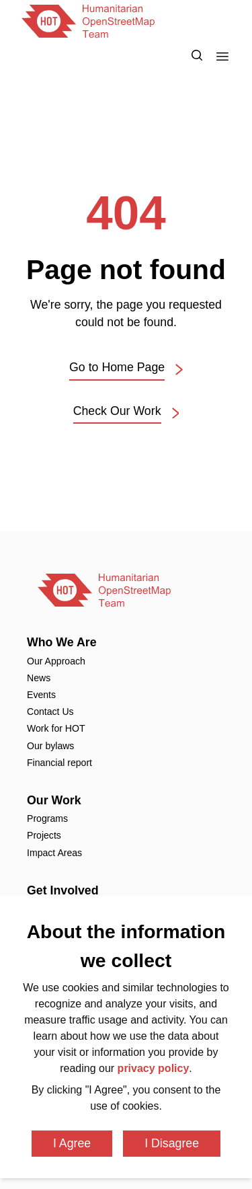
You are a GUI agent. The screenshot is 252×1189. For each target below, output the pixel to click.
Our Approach (56, 661)
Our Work (54, 800)
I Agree (72, 1143)
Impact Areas (54, 852)
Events (41, 694)
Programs (47, 818)
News (38, 678)
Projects (44, 835)
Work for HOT (56, 728)
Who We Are (62, 642)
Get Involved (63, 890)
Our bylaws (50, 745)
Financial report (59, 762)
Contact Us (50, 711)
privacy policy (154, 1068)
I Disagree (171, 1143)
